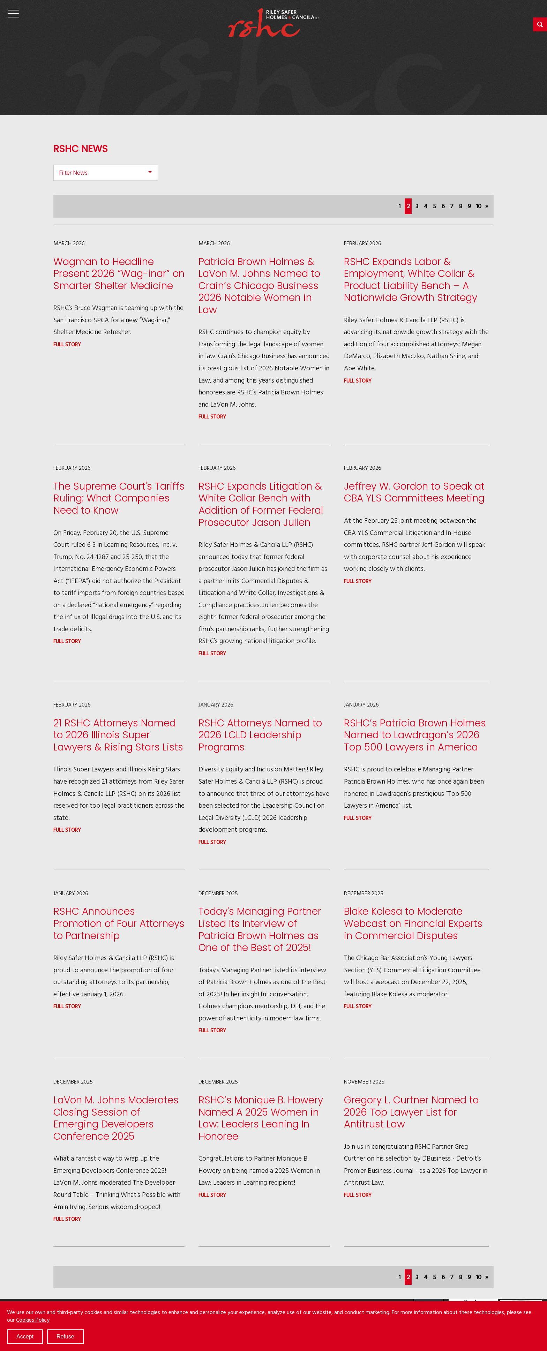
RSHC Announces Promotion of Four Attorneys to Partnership (119, 923)
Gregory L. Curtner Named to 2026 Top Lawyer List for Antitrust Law (411, 1112)
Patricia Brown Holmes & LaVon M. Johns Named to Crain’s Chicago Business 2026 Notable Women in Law (259, 286)
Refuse (65, 1336)
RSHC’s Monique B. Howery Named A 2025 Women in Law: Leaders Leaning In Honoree (260, 1118)
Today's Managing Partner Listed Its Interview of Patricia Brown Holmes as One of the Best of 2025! (259, 929)
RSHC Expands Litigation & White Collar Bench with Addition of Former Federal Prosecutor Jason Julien (260, 504)
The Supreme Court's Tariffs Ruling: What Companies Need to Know (119, 498)
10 (478, 206)
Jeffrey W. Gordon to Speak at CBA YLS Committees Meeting (414, 492)
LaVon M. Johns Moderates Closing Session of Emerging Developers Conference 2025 (116, 1118)
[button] (540, 24)
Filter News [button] (73, 172)
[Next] (486, 206)
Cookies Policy (33, 1319)
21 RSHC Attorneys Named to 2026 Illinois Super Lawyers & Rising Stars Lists (118, 735)
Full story (67, 344)
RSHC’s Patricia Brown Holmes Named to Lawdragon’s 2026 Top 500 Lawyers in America (415, 735)
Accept (24, 1336)
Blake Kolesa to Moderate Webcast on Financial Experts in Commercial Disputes (413, 923)
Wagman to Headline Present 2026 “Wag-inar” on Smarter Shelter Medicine (119, 274)
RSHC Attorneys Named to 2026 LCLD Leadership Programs (260, 735)
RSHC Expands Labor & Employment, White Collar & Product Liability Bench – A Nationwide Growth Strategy (410, 280)
